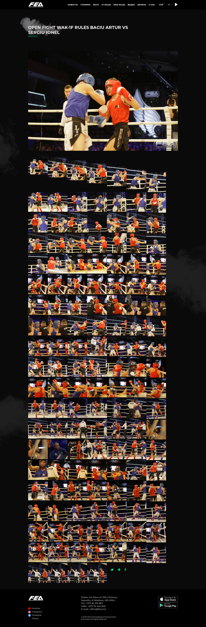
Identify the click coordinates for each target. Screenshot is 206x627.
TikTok (35, 618)
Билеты (142, 5)
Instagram (37, 612)
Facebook (37, 615)
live (161, 4)
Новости (73, 5)
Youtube (36, 608)
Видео (131, 5)
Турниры (85, 5)
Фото (96, 5)
